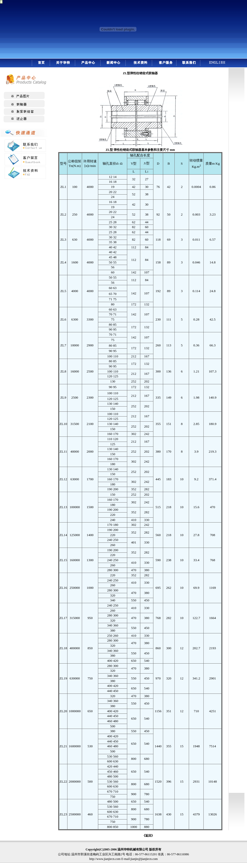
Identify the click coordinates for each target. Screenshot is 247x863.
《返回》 (148, 835)
